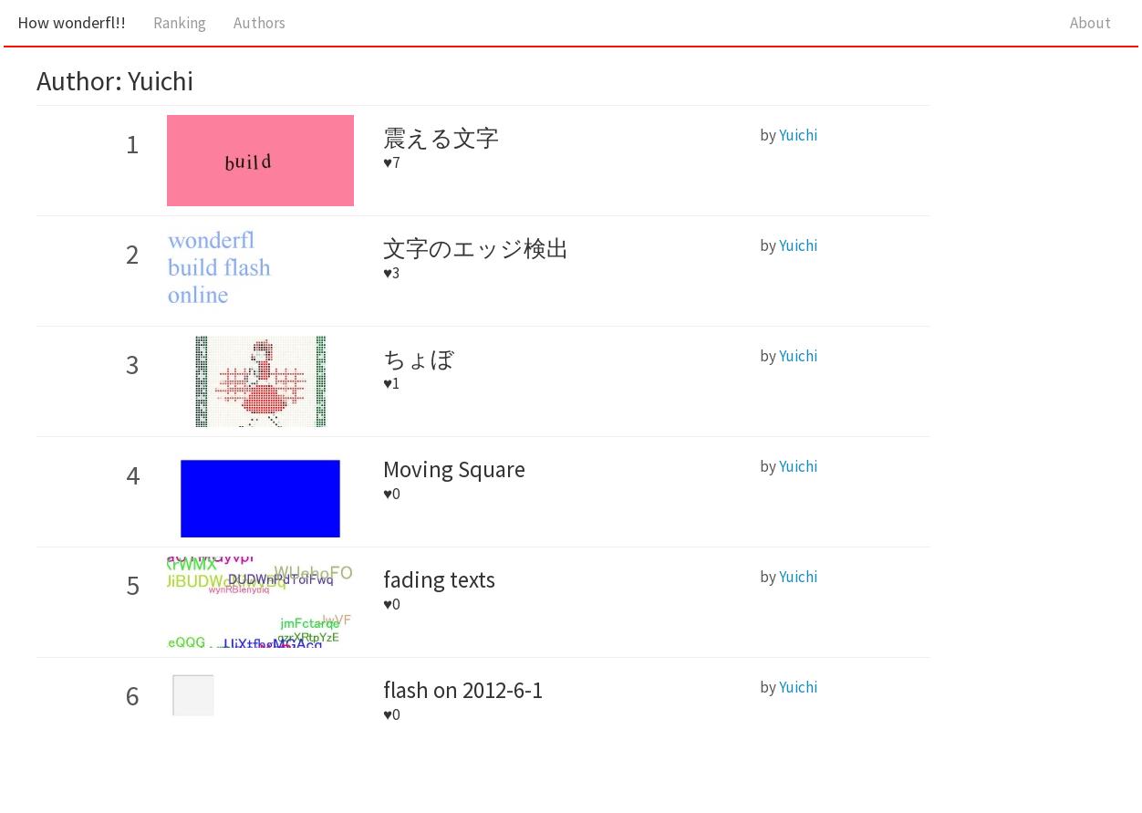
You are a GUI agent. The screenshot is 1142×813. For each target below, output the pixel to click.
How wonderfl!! (71, 22)
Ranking (179, 23)
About (1090, 23)
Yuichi (798, 135)
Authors (260, 23)
